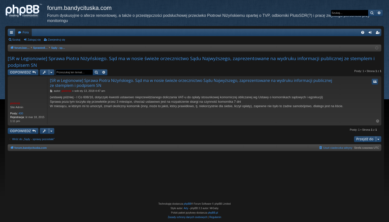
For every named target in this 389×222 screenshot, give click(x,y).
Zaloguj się (34, 39)
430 (21, 113)
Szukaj (16, 39)
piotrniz (15, 103)
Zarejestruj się (56, 39)
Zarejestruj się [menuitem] (378, 33)
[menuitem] (362, 32)
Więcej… (12, 33)
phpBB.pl (213, 212)
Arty (186, 208)
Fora (26, 32)
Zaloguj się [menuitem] (371, 33)
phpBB (187, 203)
